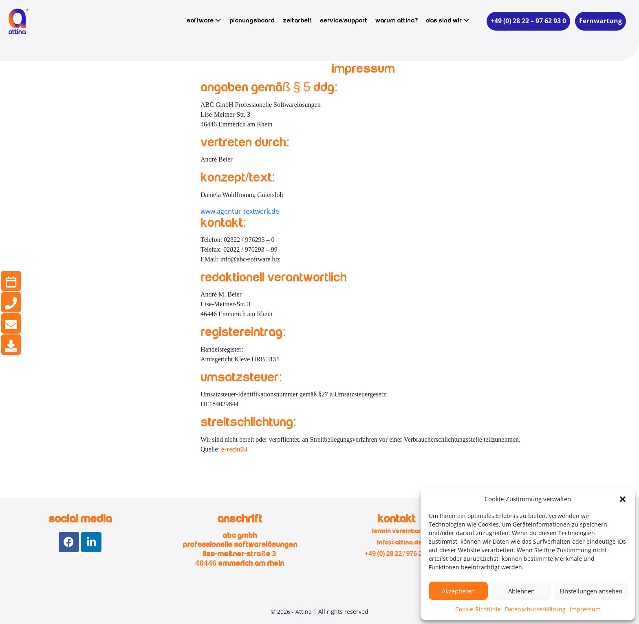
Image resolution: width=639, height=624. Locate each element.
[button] (623, 499)
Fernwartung (600, 20)
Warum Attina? (396, 21)
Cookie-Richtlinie (478, 609)
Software (204, 20)
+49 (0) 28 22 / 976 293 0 (399, 554)
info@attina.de (399, 543)
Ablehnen (521, 591)
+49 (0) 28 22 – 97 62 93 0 (528, 20)
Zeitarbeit (297, 21)
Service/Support (343, 21)
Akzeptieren (458, 591)
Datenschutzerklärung (535, 609)
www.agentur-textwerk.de (240, 211)
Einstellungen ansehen (591, 591)
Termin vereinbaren (399, 531)
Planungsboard (252, 21)
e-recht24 (234, 449)
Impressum (585, 609)
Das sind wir (447, 20)
